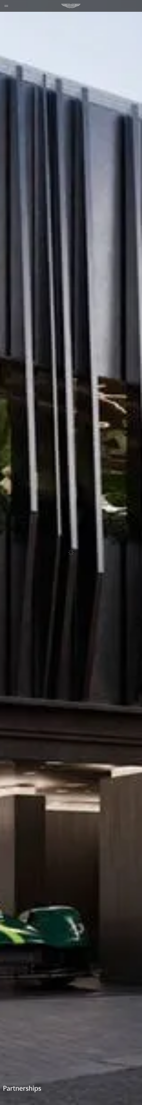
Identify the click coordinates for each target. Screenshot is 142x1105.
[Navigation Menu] (6, 6)
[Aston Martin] (71, 6)
